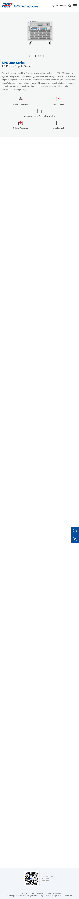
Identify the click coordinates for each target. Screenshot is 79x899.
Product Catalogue (21, 104)
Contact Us (22, 893)
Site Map (40, 893)
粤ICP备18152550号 (63, 895)
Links (32, 893)
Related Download (20, 128)
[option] (39, 37)
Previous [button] (29, 56)
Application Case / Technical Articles (39, 116)
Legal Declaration (53, 893)
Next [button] (50, 56)
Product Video (58, 104)
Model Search (58, 128)
